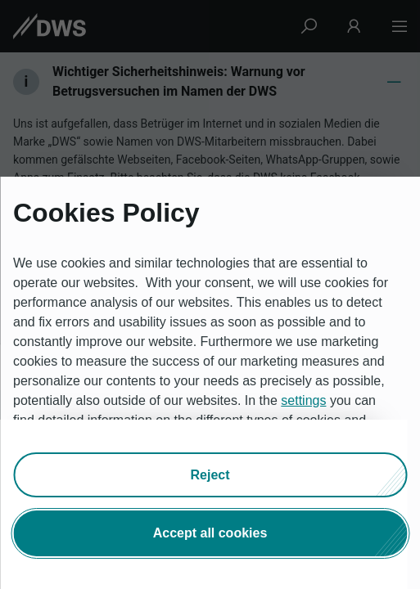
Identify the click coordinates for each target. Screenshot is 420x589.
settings (303, 400)
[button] (210, 474)
